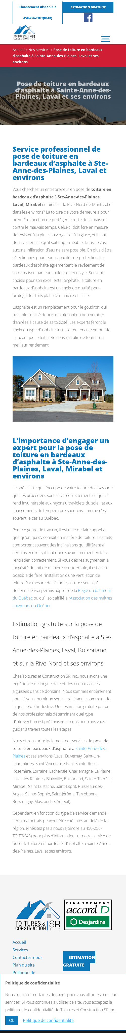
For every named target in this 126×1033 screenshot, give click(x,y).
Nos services (39, 49)
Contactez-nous (28, 957)
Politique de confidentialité (48, 1020)
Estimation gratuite (88, 7)
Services (20, 950)
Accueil (19, 49)
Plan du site (24, 965)
